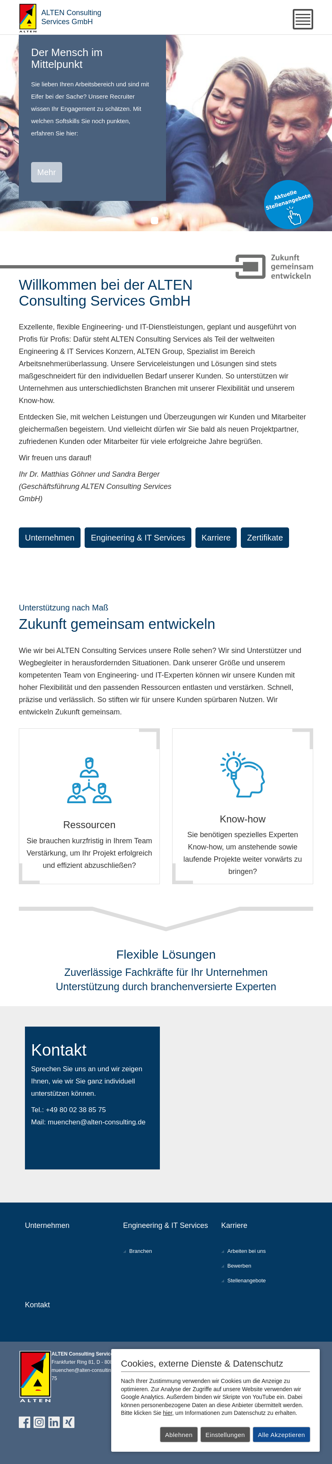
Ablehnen (179, 1434)
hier (168, 1413)
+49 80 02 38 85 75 (76, 1110)
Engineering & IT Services (138, 537)
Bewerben (239, 1266)
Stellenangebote (246, 1280)
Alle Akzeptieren (281, 1434)
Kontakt (37, 1305)
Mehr (46, 172)
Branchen (140, 1251)
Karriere (216, 537)
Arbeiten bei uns (246, 1251)
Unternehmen (49, 537)
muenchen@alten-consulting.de (97, 1122)
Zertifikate (265, 537)
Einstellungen (225, 1434)
